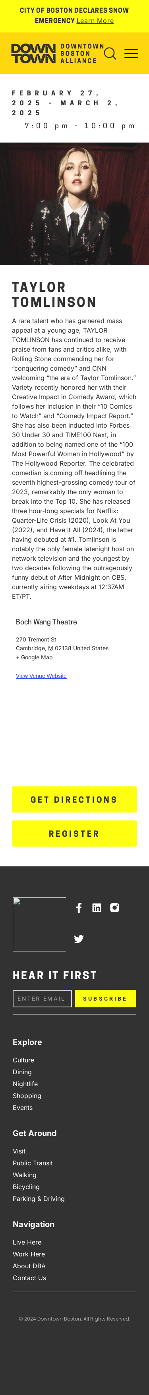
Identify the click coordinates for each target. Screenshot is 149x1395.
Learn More (95, 21)
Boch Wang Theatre (46, 622)
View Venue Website (41, 676)
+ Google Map (34, 657)
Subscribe (105, 998)
